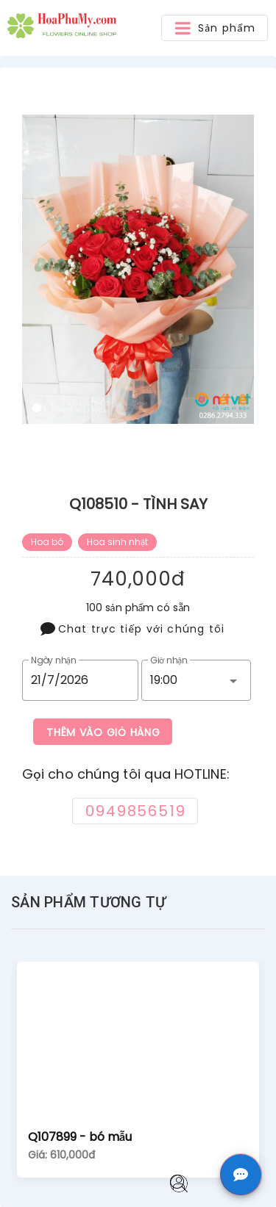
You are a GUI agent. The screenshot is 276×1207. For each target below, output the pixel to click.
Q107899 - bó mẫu (80, 1136)
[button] (214, 28)
